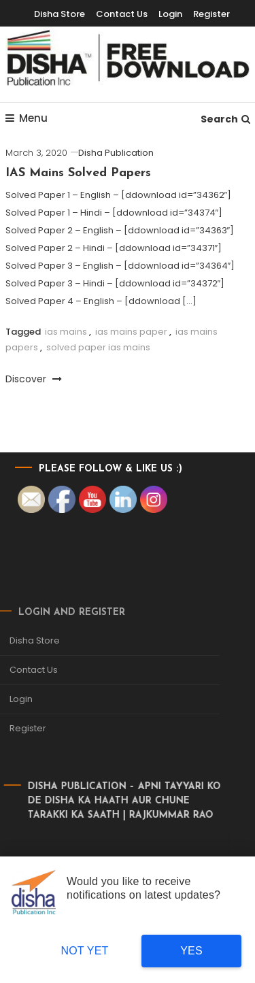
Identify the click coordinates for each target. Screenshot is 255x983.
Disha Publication (116, 152)
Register (211, 13)
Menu (26, 118)
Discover (33, 379)
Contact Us (122, 13)
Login (170, 13)
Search (225, 119)
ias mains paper (131, 331)
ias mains (66, 331)
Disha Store (59, 13)
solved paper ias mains (98, 347)
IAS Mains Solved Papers (78, 173)
